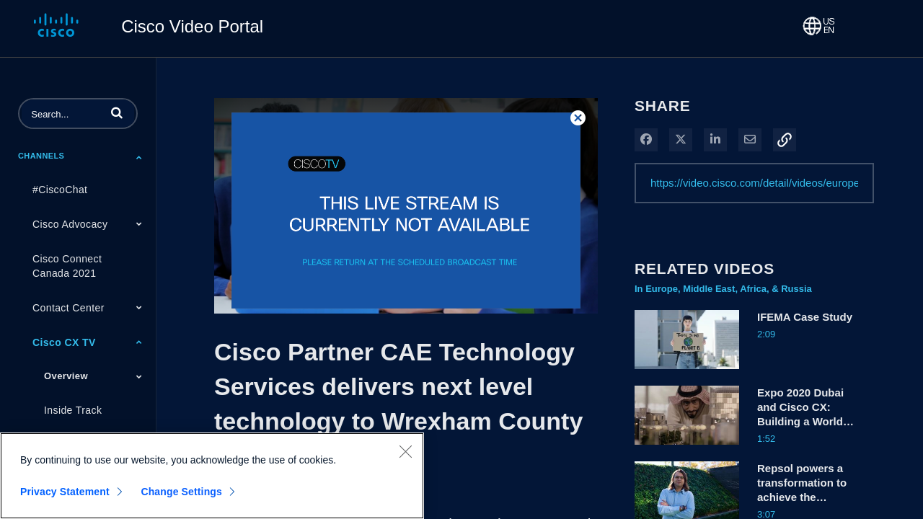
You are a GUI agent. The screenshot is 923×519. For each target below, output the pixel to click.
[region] (212, 475)
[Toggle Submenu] (139, 157)
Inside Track (73, 410)
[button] (117, 112)
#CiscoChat (59, 189)
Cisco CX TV (64, 342)
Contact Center (68, 308)
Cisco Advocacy (69, 224)
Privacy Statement (65, 491)
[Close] (405, 451)
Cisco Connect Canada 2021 (67, 266)
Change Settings (181, 491)
